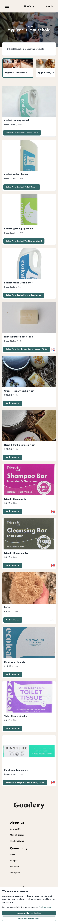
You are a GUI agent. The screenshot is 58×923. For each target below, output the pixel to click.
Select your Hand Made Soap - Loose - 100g (26, 349)
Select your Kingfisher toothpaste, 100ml (25, 782)
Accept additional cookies (29, 913)
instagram (15, 872)
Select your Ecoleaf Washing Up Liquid (24, 241)
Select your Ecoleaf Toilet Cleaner (21, 187)
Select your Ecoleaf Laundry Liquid (22, 132)
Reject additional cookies (29, 918)
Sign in (49, 6)
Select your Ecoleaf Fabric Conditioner (24, 295)
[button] (7, 6)
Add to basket (13, 403)
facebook (14, 866)
